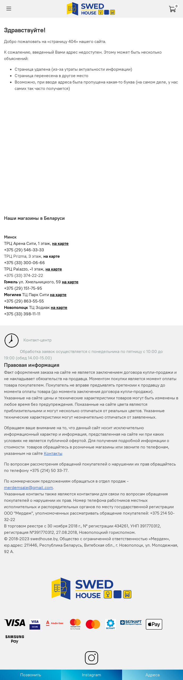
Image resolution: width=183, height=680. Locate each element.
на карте (60, 243)
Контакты (53, 453)
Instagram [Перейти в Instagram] (91, 674)
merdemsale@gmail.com (28, 487)
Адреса (152, 674)
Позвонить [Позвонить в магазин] (30, 674)
